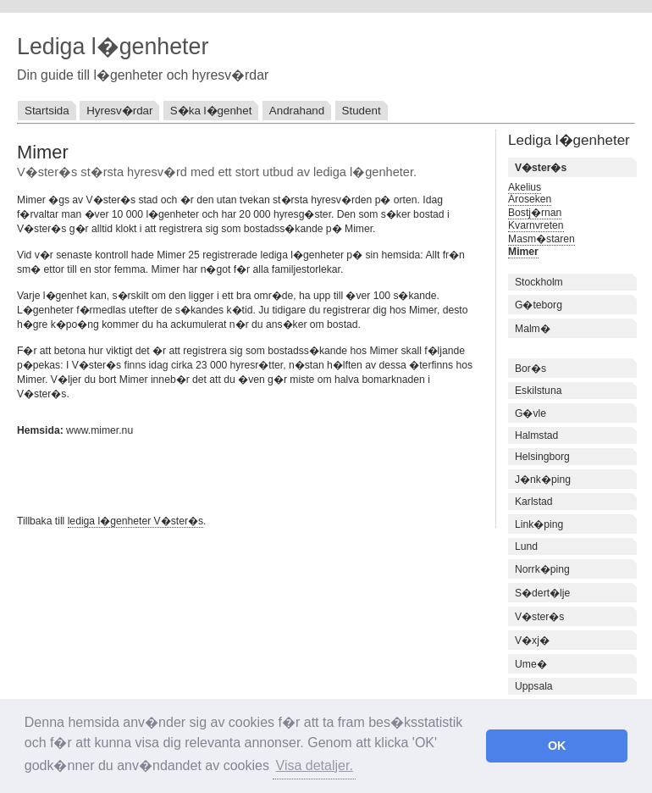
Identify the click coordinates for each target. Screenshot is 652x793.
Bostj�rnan (534, 213)
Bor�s (530, 368)
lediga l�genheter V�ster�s (135, 521)
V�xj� (532, 640)
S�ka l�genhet (211, 110)
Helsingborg (542, 457)
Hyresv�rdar (119, 110)
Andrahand (296, 110)
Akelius (524, 187)
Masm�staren (541, 239)
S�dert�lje (542, 593)
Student (361, 110)
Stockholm (539, 282)
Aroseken (529, 199)
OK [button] (557, 745)
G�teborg (538, 305)
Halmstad (536, 435)
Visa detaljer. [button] (314, 765)
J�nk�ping (543, 479)
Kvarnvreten (536, 225)
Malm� (532, 329)
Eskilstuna (538, 390)
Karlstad (534, 501)
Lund (526, 546)
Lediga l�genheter (112, 46)
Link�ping (539, 524)
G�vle (530, 413)
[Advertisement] (215, 473)
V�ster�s (539, 617)
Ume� (531, 664)
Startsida (47, 110)
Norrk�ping (542, 569)
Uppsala (534, 686)
